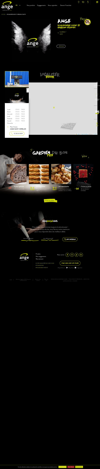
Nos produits (31, 5)
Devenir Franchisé (65, 5)
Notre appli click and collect (70, 263)
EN (19, 5)
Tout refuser (71, 467)
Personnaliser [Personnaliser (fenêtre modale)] (79, 467)
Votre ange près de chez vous (45, 263)
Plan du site (46, 280)
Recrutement (39, 259)
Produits (38, 254)
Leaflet (78, 134)
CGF (11, 279)
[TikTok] (76, 255)
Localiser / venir (61, 33)
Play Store (70, 267)
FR (16, 5)
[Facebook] (67, 255)
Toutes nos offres (50, 200)
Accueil (3, 14)
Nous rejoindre (52, 5)
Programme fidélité (42, 267)
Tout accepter (62, 467)
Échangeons (40, 265)
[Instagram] (72, 255)
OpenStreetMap (84, 134)
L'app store (78, 267)
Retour (61, 46)
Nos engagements (41, 256)
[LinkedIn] (81, 255)
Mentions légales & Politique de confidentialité (23, 280)
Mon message (70, 239)
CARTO (95, 134)
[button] (54, 108)
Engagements (41, 5)
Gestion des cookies (38, 280)
